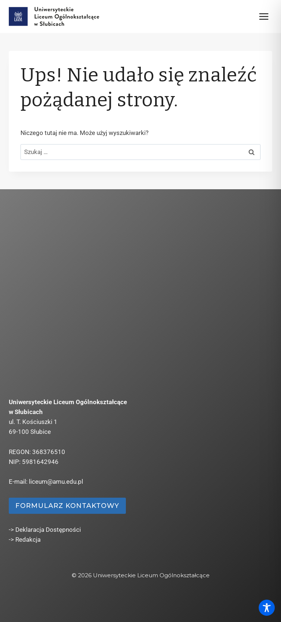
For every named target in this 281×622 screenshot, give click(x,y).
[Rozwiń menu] (263, 16)
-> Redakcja (25, 539)
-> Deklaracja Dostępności (45, 529)
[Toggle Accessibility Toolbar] (267, 607)
